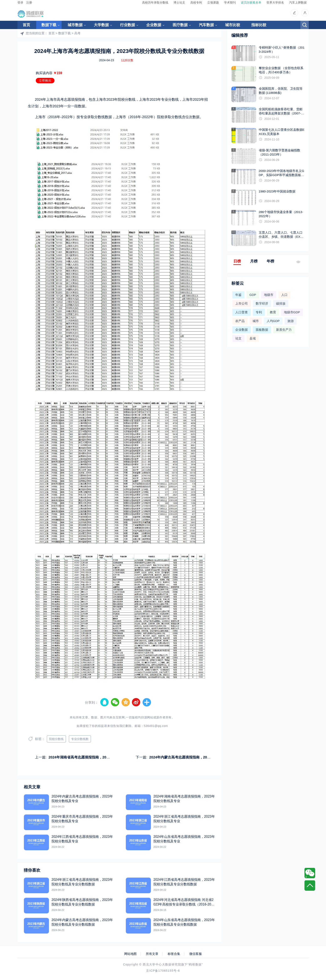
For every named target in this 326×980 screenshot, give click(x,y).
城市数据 (75, 25)
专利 (259, 312)
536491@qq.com (156, 726)
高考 (77, 33)
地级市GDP (292, 312)
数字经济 (262, 303)
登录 (20, 2)
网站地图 (130, 953)
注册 (29, 2)
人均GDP (273, 321)
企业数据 (153, 25)
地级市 (268, 294)
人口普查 (241, 312)
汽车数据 (206, 25)
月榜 (254, 261)
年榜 (270, 261)
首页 (26, 25)
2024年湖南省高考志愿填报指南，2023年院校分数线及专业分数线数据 (104, 757)
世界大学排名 (275, 2)
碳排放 (280, 303)
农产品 (240, 321)
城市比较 (232, 25)
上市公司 (241, 303)
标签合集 (174, 953)
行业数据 (127, 25)
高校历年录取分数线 (155, 2)
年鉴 (238, 294)
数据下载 (48, 25)
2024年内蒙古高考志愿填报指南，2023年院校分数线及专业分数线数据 (204, 757)
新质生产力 (284, 329)
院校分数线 (56, 739)
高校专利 (196, 2)
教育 (273, 312)
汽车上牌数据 (298, 2)
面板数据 (262, 329)
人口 (284, 294)
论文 (238, 338)
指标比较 (258, 25)
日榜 (237, 261)
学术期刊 (230, 2)
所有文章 (152, 953)
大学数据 (101, 25)
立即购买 (45, 80)
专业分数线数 (80, 739)
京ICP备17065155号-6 (163, 970)
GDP (252, 294)
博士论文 (179, 2)
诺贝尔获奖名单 (251, 2)
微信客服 (195, 953)
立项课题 (213, 2)
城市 (256, 321)
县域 (252, 338)
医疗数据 (180, 25)
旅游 (291, 321)
